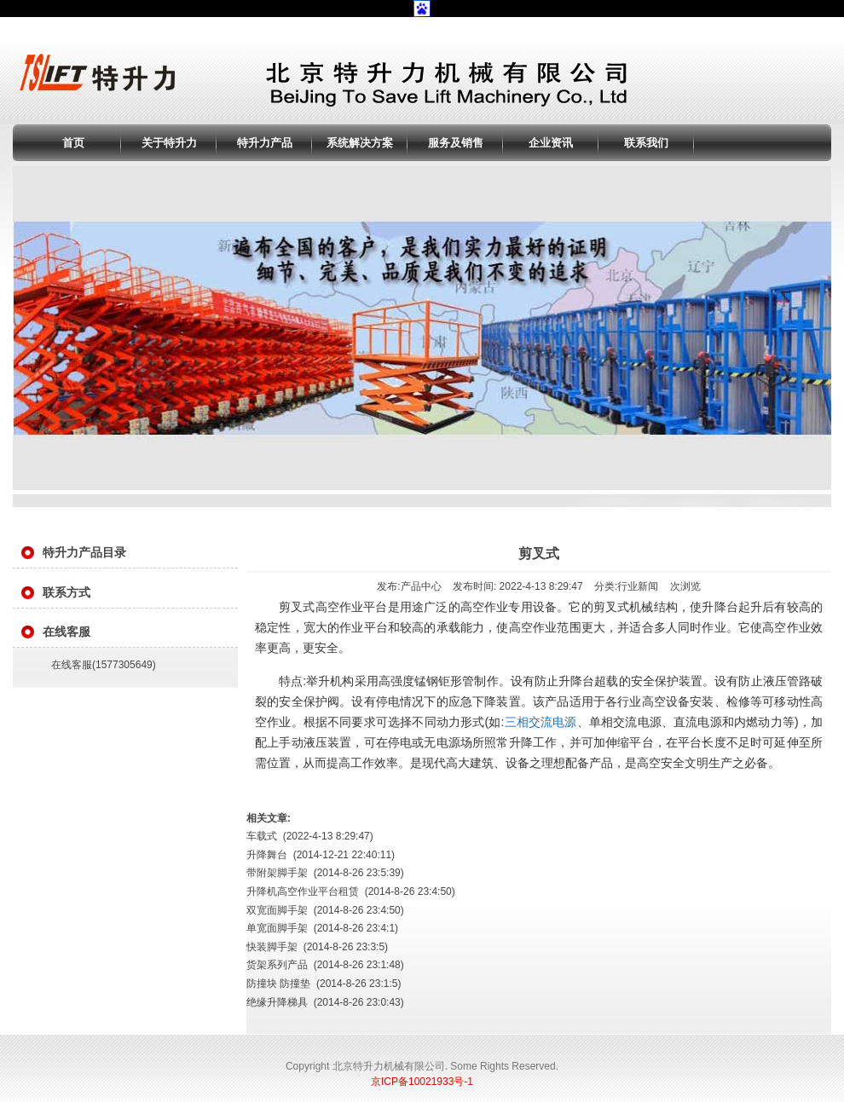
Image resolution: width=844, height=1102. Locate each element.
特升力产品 (264, 142)
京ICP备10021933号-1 (422, 1082)
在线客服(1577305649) (103, 665)
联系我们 (646, 142)
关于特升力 (169, 142)
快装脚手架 (272, 947)
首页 (73, 142)
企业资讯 (551, 142)
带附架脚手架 (277, 873)
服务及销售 (455, 142)
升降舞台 (266, 855)
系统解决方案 (360, 142)
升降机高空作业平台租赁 (302, 891)
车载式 (261, 836)
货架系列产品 (277, 965)
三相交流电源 (540, 722)
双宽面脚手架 (277, 910)
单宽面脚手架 (277, 928)
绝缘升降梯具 (277, 1002)
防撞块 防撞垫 (278, 983)
